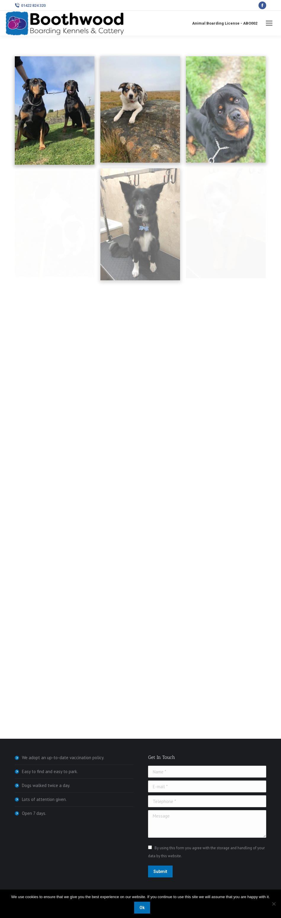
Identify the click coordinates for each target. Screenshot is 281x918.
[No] (274, 904)
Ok (142, 907)
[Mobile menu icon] (269, 23)
